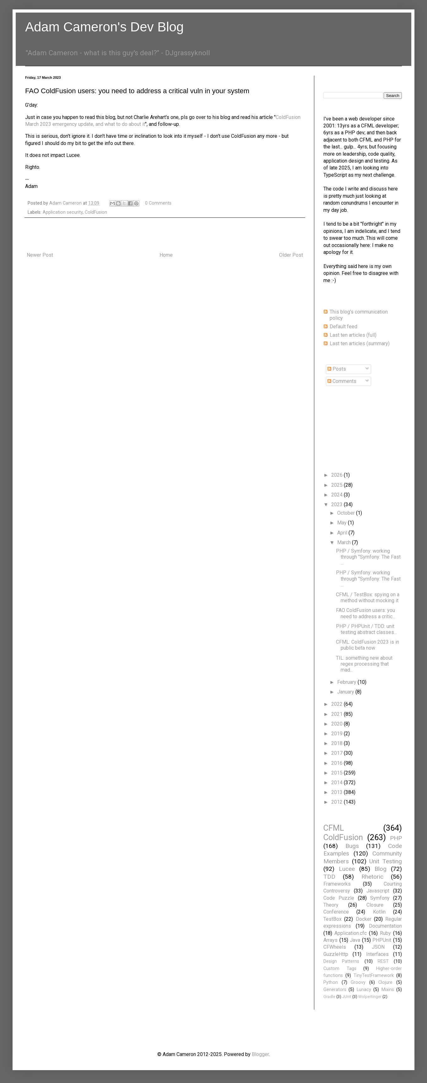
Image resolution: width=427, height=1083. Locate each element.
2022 (337, 704)
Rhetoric (372, 876)
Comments (341, 381)
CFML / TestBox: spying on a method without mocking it (367, 597)
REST (383, 961)
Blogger (260, 1054)
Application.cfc (350, 933)
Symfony (380, 898)
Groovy (358, 982)
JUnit (346, 996)
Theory (330, 905)
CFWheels (334, 947)
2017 (337, 753)
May (342, 523)
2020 (337, 724)
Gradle (329, 996)
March (344, 542)
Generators (334, 989)
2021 (337, 714)
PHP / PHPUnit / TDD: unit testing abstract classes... (366, 629)
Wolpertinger (369, 996)
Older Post (291, 255)
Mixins (387, 989)
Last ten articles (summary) (360, 343)
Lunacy (364, 989)
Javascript (377, 891)
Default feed (343, 327)
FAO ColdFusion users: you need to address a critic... (365, 613)
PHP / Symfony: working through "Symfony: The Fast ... (368, 557)
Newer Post (40, 255)
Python (330, 982)
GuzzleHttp (335, 954)
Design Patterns (341, 961)
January (346, 692)
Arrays (330, 940)
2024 (337, 495)
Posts (336, 369)
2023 (337, 504)
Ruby (385, 933)
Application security (63, 212)
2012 (337, 802)
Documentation (385, 926)
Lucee (347, 868)
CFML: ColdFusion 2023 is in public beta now (367, 645)
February (347, 682)
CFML (333, 828)
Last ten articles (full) (353, 335)
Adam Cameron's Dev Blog (104, 26)
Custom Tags (339, 968)
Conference (336, 912)
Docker (363, 919)
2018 (337, 743)
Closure (374, 905)
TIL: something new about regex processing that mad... (364, 664)
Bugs (352, 846)
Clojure (385, 982)
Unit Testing (385, 861)
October (346, 513)
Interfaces (377, 954)
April (343, 533)
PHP (396, 838)
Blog (380, 868)
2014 (337, 782)
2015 (337, 773)
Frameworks (337, 884)
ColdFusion (96, 212)
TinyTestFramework (374, 975)
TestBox (332, 919)
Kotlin (379, 912)
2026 (337, 475)
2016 (337, 763)
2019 (337, 734)
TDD (329, 876)
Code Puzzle (338, 898)
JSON (378, 947)
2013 (337, 792)
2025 (337, 485)
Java (355, 940)
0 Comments (158, 203)
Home (166, 255)
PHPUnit (381, 940)
